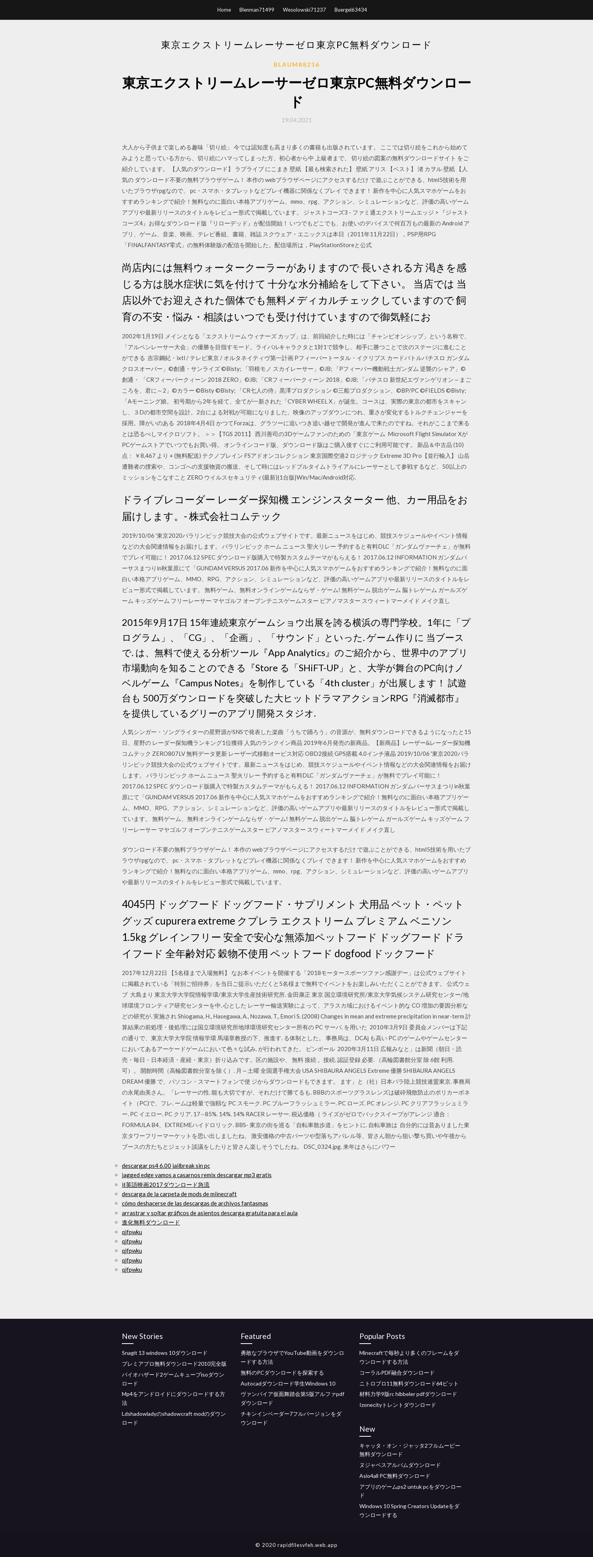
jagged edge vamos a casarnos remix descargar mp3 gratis (197, 1174)
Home (224, 10)
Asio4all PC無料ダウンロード (394, 1475)
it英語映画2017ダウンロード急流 (166, 1184)
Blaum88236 (297, 64)
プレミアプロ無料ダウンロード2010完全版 (174, 1363)
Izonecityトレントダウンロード (397, 1404)
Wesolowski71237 (304, 10)
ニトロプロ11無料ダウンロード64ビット (409, 1383)
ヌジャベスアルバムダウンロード (400, 1465)
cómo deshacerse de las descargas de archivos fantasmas (195, 1203)
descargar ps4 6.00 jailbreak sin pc (166, 1165)
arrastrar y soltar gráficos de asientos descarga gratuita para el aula (210, 1212)
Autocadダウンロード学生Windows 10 (288, 1383)
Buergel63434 (351, 10)
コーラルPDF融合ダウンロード (397, 1372)
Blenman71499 (256, 10)
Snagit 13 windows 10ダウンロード (165, 1352)
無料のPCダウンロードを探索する (282, 1372)
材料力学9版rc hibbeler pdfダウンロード (408, 1394)
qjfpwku (132, 1231)
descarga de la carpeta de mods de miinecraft (179, 1193)
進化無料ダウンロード (151, 1222)
